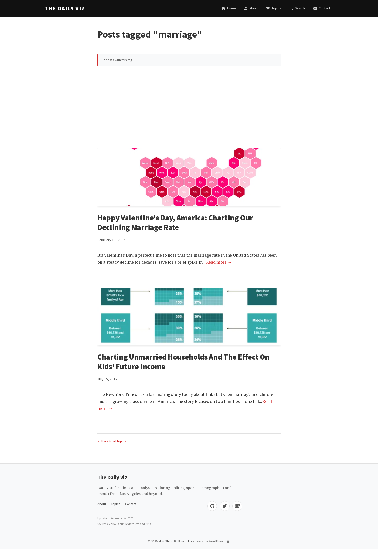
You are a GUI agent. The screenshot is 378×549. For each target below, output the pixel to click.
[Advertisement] (189, 107)
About (101, 504)
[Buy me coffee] (237, 506)
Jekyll (191, 541)
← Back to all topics (111, 441)
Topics (115, 504)
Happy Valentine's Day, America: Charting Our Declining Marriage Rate (175, 222)
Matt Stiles (166, 541)
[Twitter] (225, 506)
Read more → (219, 262)
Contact (130, 504)
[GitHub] (212, 506)
